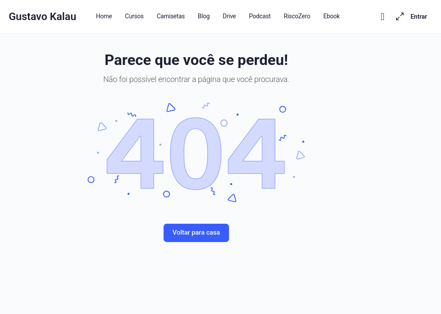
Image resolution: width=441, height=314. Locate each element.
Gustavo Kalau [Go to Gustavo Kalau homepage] (42, 16)
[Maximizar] (398, 16)
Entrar (418, 16)
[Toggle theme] (382, 16)
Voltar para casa (196, 232)
